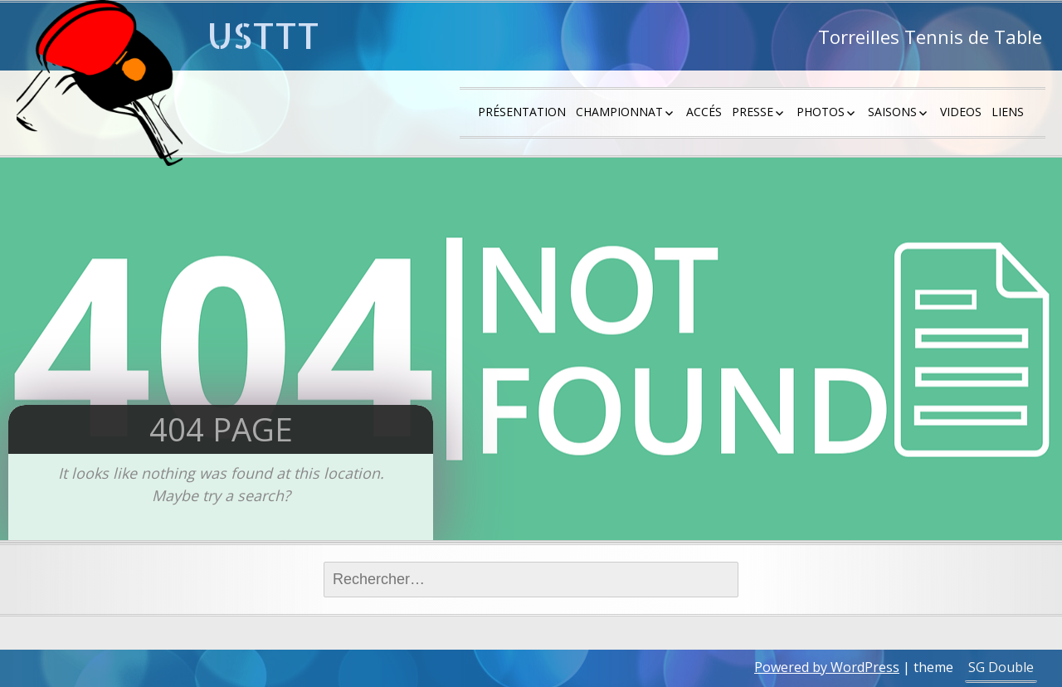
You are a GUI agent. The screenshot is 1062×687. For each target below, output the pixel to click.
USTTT (263, 35)
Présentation (522, 111)
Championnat (619, 111)
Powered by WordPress (826, 667)
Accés (704, 111)
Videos (961, 111)
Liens (1007, 111)
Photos (820, 111)
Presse (752, 111)
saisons (892, 111)
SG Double (1001, 667)
